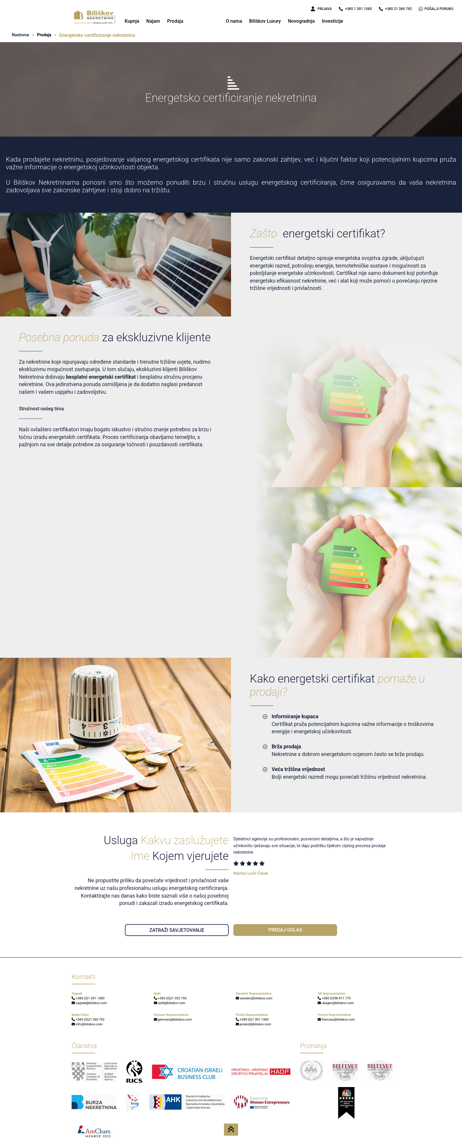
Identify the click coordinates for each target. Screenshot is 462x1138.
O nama (234, 21)
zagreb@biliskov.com (89, 1003)
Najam (153, 21)
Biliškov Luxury (265, 21)
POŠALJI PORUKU (436, 8)
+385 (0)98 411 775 (334, 998)
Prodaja (175, 21)
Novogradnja (301, 21)
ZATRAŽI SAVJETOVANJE (176, 930)
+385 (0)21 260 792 (88, 1019)
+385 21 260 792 (395, 8)
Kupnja (132, 21)
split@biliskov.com (169, 1003)
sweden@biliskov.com (254, 998)
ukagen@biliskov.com (336, 1003)
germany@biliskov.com (173, 1019)
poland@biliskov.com (253, 1024)
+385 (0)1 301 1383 (88, 998)
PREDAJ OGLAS (285, 930)
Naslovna (20, 34)
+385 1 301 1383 (355, 8)
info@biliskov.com (87, 1024)
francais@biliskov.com (336, 1019)
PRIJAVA (321, 8)
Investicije (332, 21)
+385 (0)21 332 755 (170, 998)
